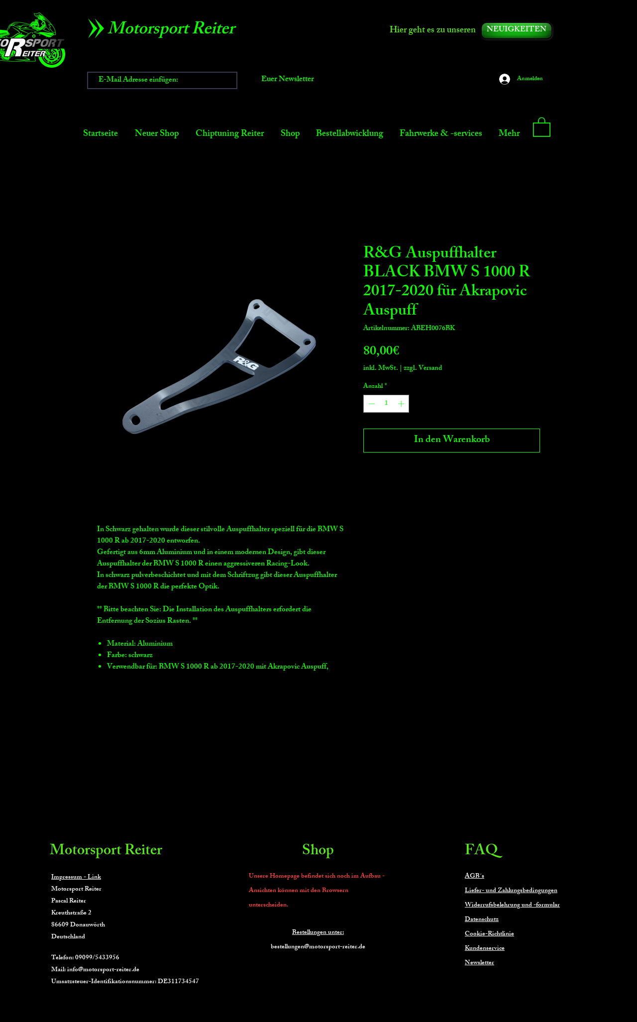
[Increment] (402, 403)
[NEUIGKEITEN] (516, 30)
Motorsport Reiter (106, 852)
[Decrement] (371, 403)
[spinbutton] (386, 403)
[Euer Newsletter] (287, 80)
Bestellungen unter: (318, 933)
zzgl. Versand (423, 368)
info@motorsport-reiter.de (103, 970)
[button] (541, 126)
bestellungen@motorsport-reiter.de (318, 947)
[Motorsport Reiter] (174, 31)
